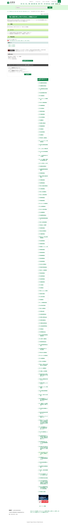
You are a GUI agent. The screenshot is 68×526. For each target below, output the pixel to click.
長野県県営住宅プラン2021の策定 (43, 349)
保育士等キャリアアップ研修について (44, 417)
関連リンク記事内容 (12, 46)
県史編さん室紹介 (43, 491)
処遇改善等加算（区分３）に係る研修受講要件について (44, 442)
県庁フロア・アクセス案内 (40, 512)
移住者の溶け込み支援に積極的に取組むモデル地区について (44, 375)
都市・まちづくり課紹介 (44, 290)
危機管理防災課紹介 (43, 85)
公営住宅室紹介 (42, 296)
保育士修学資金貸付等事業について (44, 413)
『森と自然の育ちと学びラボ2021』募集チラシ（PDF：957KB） (19, 40)
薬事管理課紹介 (42, 197)
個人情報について (49, 511)
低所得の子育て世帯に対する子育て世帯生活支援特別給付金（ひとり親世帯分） (44, 448)
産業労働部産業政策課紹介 (44, 219)
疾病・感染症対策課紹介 (44, 185)
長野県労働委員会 (43, 320)
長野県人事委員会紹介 (43, 317)
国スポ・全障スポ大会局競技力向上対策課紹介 (44, 365)
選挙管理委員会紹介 (43, 341)
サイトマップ (54, 511)
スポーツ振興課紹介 (43, 368)
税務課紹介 (42, 134)
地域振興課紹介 (42, 105)
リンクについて (34, 512)
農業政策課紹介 (42, 243)
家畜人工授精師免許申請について (44, 379)
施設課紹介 (42, 299)
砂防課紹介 (42, 287)
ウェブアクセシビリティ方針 (42, 511)
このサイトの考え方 (34, 511)
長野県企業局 (42, 311)
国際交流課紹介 (42, 111)
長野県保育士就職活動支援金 (44, 467)
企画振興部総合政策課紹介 (44, 89)
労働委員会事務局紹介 (43, 323)
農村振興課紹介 (42, 258)
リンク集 (58, 511)
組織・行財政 (16, 11)
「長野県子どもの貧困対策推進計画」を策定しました (44, 404)
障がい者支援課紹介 (43, 191)
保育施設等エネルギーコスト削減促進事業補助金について (44, 458)
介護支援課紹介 (42, 188)
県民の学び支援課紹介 (43, 352)
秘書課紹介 (42, 120)
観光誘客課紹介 (42, 240)
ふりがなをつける (37, 1)
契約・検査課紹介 (43, 308)
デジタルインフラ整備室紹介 (44, 99)
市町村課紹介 (42, 108)
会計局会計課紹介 (43, 305)
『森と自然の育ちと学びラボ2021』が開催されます (44, 453)
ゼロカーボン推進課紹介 (44, 203)
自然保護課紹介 (42, 212)
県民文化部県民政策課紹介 (44, 145)
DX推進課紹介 (42, 95)
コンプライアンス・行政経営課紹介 (44, 141)
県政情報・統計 (12, 11)
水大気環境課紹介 (43, 206)
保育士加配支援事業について (44, 463)
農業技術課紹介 (42, 249)
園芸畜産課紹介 (42, 252)
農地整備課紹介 (42, 255)
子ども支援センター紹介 (44, 163)
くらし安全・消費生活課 (44, 148)
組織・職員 (20, 11)
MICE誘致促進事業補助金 (43, 391)
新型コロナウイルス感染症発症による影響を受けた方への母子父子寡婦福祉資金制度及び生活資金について (44, 422)
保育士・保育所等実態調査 (44, 470)
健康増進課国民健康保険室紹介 (44, 170)
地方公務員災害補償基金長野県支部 (44, 335)
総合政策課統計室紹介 (43, 92)
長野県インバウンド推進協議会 (44, 387)
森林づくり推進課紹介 (43, 270)
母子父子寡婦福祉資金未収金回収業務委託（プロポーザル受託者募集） (44, 487)
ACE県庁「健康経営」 (43, 338)
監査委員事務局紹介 (43, 314)
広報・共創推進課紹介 (43, 102)
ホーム (8, 11)
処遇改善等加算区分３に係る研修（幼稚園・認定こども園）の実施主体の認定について (44, 437)
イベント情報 (43, 506)
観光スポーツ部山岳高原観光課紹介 (44, 237)
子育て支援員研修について (44, 432)
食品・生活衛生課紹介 (43, 194)
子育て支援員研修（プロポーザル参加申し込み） (44, 474)
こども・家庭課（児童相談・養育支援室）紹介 (44, 160)
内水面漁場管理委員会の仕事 (44, 345)
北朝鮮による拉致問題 (43, 371)
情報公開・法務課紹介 (43, 137)
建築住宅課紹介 (42, 293)
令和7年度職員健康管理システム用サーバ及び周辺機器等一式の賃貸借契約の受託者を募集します (44, 482)
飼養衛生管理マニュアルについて (44, 383)
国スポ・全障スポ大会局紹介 (44, 395)
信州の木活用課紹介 (43, 264)
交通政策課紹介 (42, 114)
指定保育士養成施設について (44, 409)
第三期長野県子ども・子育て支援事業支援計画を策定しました (44, 399)
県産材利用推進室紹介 (43, 267)
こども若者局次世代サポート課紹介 (44, 156)
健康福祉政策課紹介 (43, 166)
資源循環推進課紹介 (43, 215)
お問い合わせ (46, 512)
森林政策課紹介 (42, 261)
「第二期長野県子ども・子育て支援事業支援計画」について (44, 428)
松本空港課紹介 (42, 117)
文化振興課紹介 (42, 358)
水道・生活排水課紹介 (43, 209)
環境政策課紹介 (42, 200)
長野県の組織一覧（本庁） (26, 11)
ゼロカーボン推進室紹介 (44, 355)
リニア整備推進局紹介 (43, 302)
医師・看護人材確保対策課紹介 (44, 176)
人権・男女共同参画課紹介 (44, 152)
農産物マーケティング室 (44, 246)
